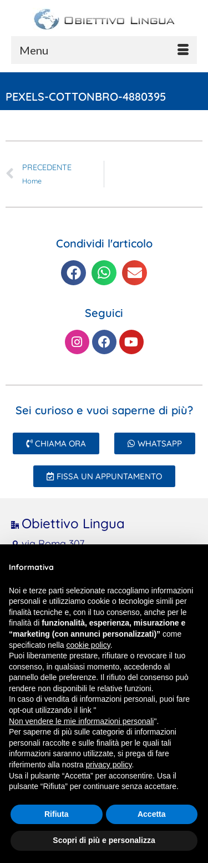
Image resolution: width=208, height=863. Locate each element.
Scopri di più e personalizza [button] (104, 840)
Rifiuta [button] (56, 814)
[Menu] (104, 50)
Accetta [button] (152, 814)
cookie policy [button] (88, 645)
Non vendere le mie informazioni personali (81, 721)
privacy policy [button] (109, 764)
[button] (73, 272)
